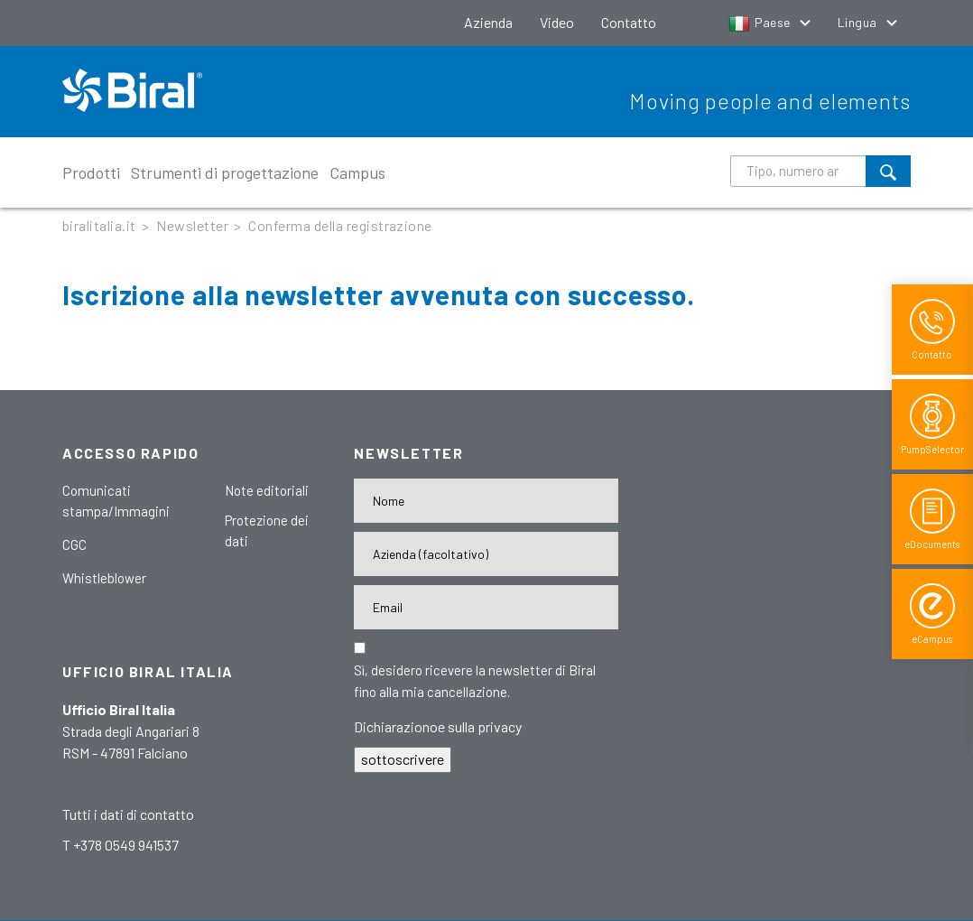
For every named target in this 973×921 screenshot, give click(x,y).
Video (557, 22)
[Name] (486, 501)
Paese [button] (760, 22)
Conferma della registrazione (339, 225)
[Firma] (486, 554)
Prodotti (91, 172)
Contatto (628, 22)
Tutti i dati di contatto (128, 814)
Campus (357, 172)
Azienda (488, 22)
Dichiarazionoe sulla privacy (438, 726)
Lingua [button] (859, 22)
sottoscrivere (402, 759)
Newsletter (192, 225)
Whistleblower (104, 578)
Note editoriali (267, 490)
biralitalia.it (99, 225)
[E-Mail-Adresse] (486, 607)
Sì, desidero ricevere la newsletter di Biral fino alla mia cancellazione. (475, 681)
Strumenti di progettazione (225, 172)
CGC (74, 544)
